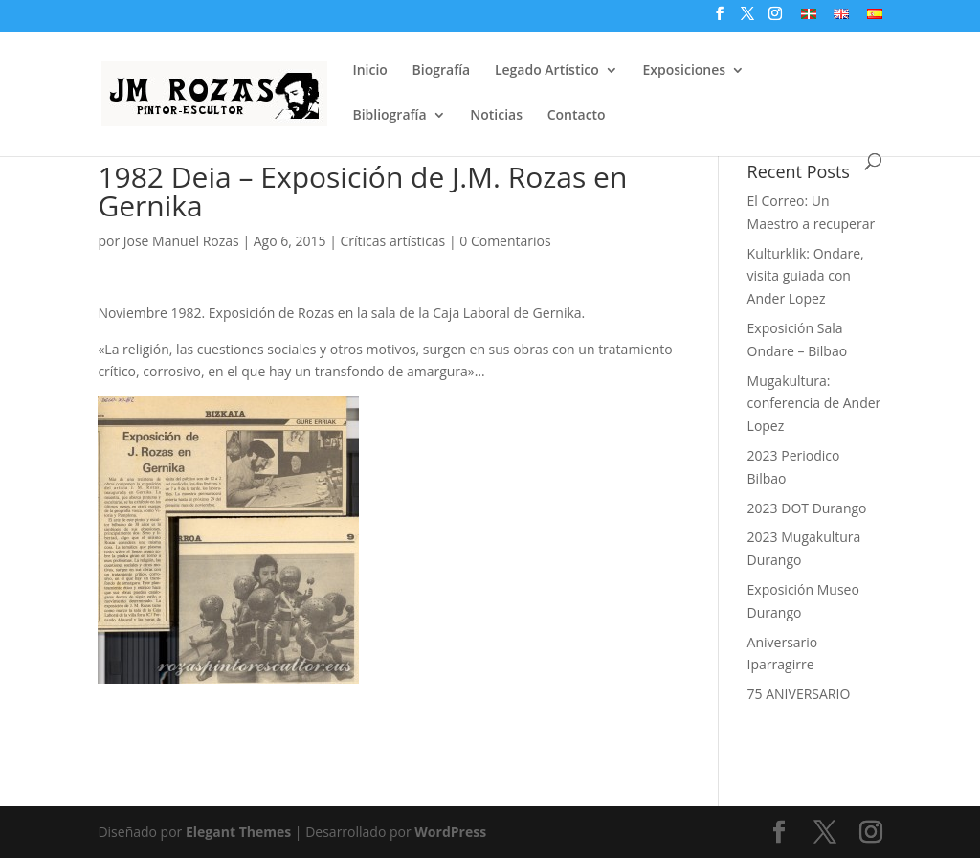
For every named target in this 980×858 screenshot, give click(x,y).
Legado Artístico (547, 71)
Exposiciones (683, 71)
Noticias (496, 116)
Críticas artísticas (393, 241)
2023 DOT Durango (807, 508)
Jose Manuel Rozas (181, 241)
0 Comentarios (504, 241)
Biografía (441, 71)
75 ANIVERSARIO (799, 694)
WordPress (450, 832)
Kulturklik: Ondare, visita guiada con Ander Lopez (805, 276)
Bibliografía (389, 116)
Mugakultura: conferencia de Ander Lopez (814, 404)
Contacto (576, 116)
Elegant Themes (238, 832)
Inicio (369, 71)
